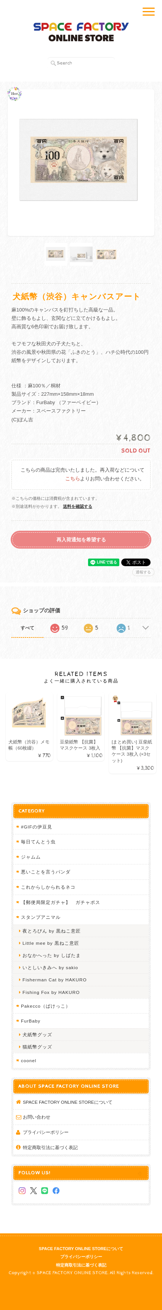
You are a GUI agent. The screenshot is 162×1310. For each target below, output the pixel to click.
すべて (27, 628)
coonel (28, 1060)
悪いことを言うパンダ (46, 871)
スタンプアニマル (41, 917)
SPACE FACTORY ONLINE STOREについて (67, 1102)
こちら (72, 479)
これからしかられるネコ (48, 887)
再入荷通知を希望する (81, 540)
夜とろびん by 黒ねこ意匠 (51, 930)
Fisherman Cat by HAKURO (54, 979)
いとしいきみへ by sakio (50, 967)
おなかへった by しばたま (51, 955)
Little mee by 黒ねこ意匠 (50, 943)
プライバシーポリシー (46, 1132)
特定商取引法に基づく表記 (50, 1147)
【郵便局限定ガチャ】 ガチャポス (60, 902)
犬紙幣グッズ (37, 1034)
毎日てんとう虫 (38, 841)
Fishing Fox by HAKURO (51, 992)
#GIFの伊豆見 (36, 826)
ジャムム (31, 856)
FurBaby (30, 1020)
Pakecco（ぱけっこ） (46, 1005)
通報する (143, 572)
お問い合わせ (36, 1116)
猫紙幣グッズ (37, 1046)
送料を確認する (77, 506)
